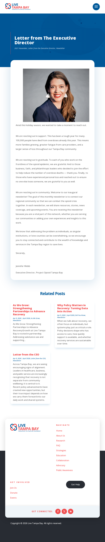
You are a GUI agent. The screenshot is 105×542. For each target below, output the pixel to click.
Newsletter (60, 48)
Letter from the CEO (26, 354)
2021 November (20, 48)
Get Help (75, 484)
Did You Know (80, 315)
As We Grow (35, 318)
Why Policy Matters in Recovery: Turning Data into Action (72, 308)
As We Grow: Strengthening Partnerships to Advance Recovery (29, 309)
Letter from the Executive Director (41, 48)
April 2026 (26, 318)
